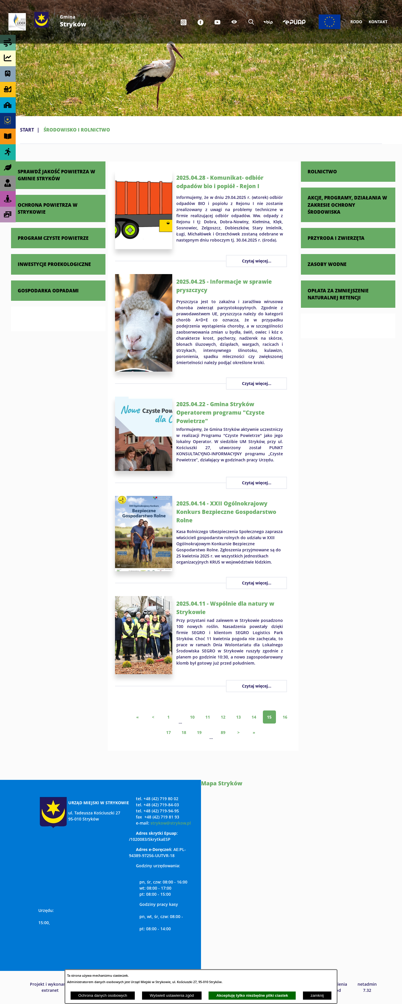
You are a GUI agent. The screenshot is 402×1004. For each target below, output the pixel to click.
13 (238, 717)
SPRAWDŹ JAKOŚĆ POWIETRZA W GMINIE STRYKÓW (56, 175)
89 (223, 732)
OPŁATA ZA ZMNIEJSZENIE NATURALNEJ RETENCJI (338, 294)
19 (199, 732)
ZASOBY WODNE (327, 264)
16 (285, 717)
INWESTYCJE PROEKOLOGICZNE (54, 264)
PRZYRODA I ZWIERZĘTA (336, 238)
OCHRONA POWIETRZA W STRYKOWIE (48, 208)
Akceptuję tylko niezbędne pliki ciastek (252, 995)
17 (168, 732)
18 (184, 732)
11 (207, 717)
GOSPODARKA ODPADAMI (48, 290)
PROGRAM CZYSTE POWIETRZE (53, 238)
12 (223, 717)
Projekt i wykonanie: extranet (50, 987)
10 (192, 717)
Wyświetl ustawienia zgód (172, 995)
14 (254, 717)
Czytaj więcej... (256, 261)
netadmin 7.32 (367, 987)
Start (27, 130)
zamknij (317, 995)
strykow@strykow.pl (170, 823)
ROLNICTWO (322, 171)
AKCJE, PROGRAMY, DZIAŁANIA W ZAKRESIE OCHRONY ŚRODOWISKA (347, 204)
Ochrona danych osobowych (102, 995)
